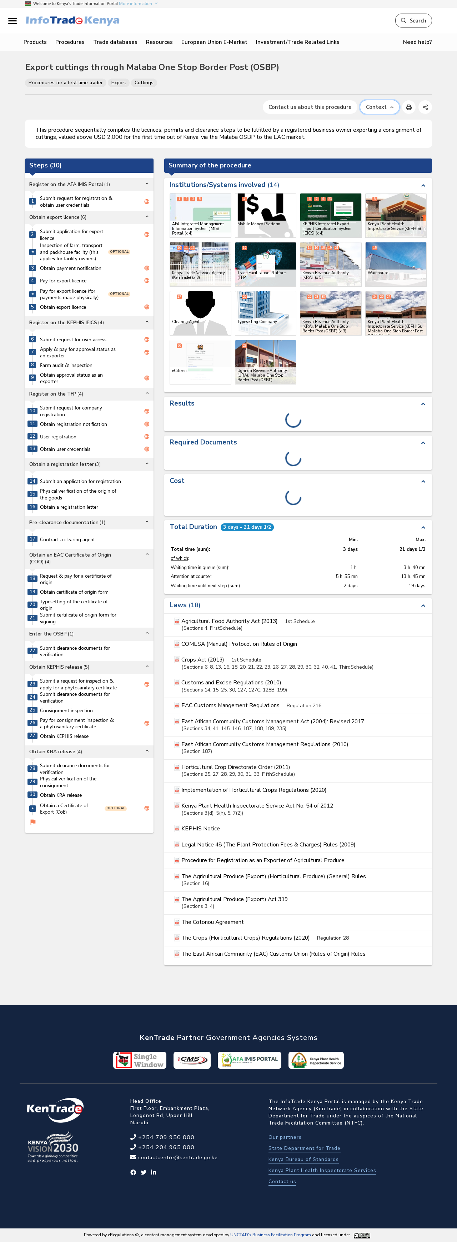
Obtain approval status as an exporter (71, 378)
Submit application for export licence (71, 234)
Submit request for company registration (71, 411)
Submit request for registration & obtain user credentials (76, 201)
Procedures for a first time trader (66, 82)
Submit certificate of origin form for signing (78, 618)
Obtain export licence (63, 307)
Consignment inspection (66, 710)
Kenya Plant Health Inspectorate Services (322, 1170)
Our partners (285, 1137)
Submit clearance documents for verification (75, 651)
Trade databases (115, 42)
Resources (159, 42)
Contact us (282, 1181)
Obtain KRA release (61, 795)
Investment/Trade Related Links (298, 42)
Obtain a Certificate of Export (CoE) (64, 808)
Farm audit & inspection (66, 365)
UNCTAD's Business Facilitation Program (270, 1235)
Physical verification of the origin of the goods (78, 494)
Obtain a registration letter (69, 507)
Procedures (70, 42)
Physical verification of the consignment (68, 782)
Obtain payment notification (70, 268)
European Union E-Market (214, 42)
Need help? (417, 42)
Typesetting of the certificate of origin (73, 605)
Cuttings (144, 82)
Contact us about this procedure (310, 107)
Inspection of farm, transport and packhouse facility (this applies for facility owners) (71, 252)
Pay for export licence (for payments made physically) (69, 294)
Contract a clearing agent (67, 539)
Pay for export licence (63, 280)
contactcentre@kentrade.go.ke (177, 1157)
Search (413, 20)
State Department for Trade (304, 1148)
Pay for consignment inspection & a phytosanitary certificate (77, 723)
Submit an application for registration (80, 481)
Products (35, 42)
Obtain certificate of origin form (74, 592)
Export (118, 82)
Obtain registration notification (73, 424)
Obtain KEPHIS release (64, 736)
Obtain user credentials (65, 449)
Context (379, 107)
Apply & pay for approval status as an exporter (78, 352)
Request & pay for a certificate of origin (75, 579)
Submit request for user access (73, 339)
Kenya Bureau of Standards (303, 1159)
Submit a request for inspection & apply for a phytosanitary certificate (78, 684)
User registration (58, 436)
